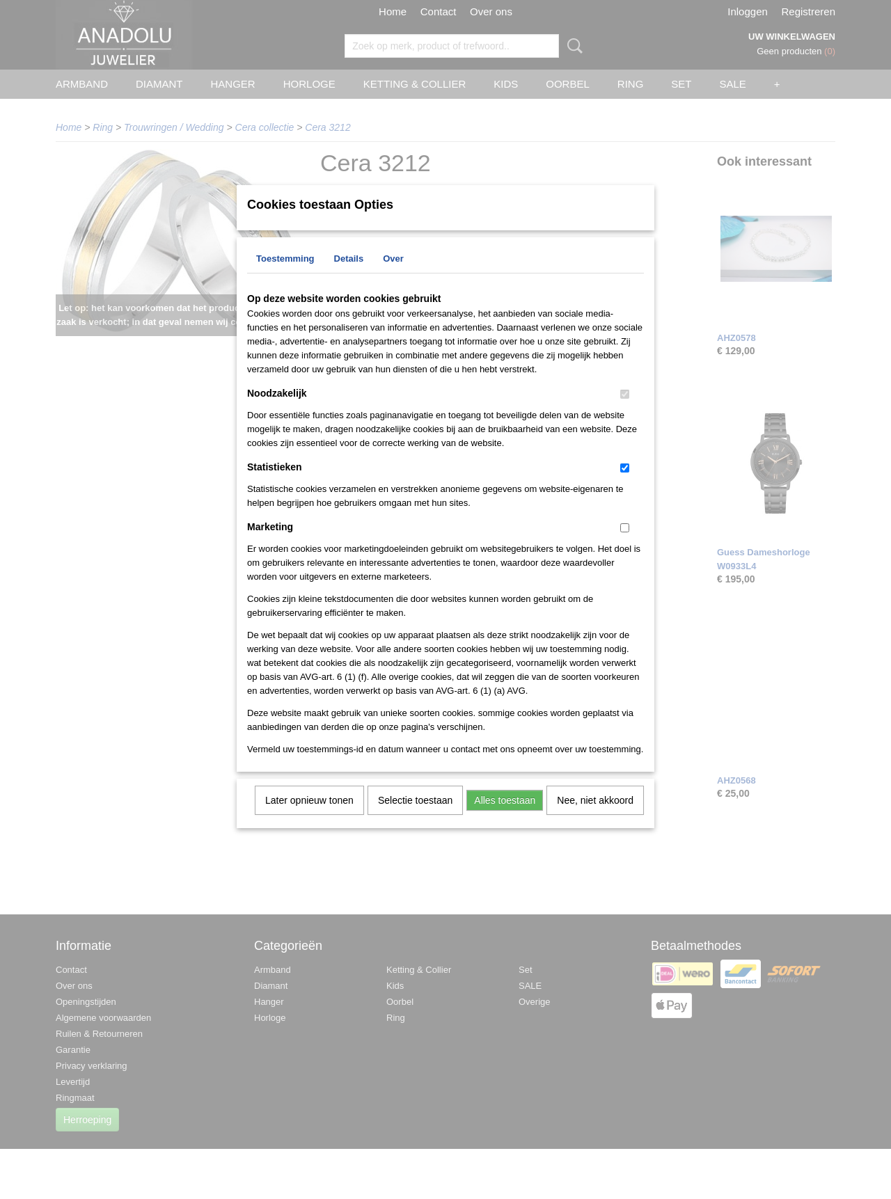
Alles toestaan (504, 818)
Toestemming (285, 276)
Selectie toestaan (415, 818)
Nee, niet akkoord (595, 818)
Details (349, 276)
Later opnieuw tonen (309, 818)
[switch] (624, 412)
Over (393, 276)
